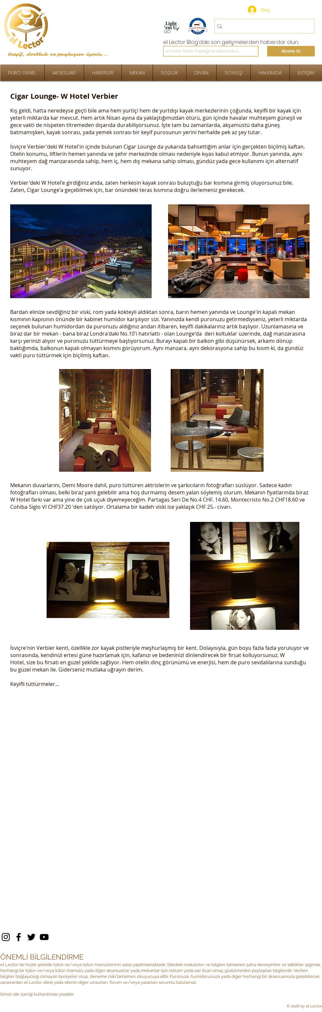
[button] (233, 73)
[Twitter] (31, 937)
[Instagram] (5, 937)
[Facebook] (18, 937)
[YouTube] (44, 937)
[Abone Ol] (291, 51)
